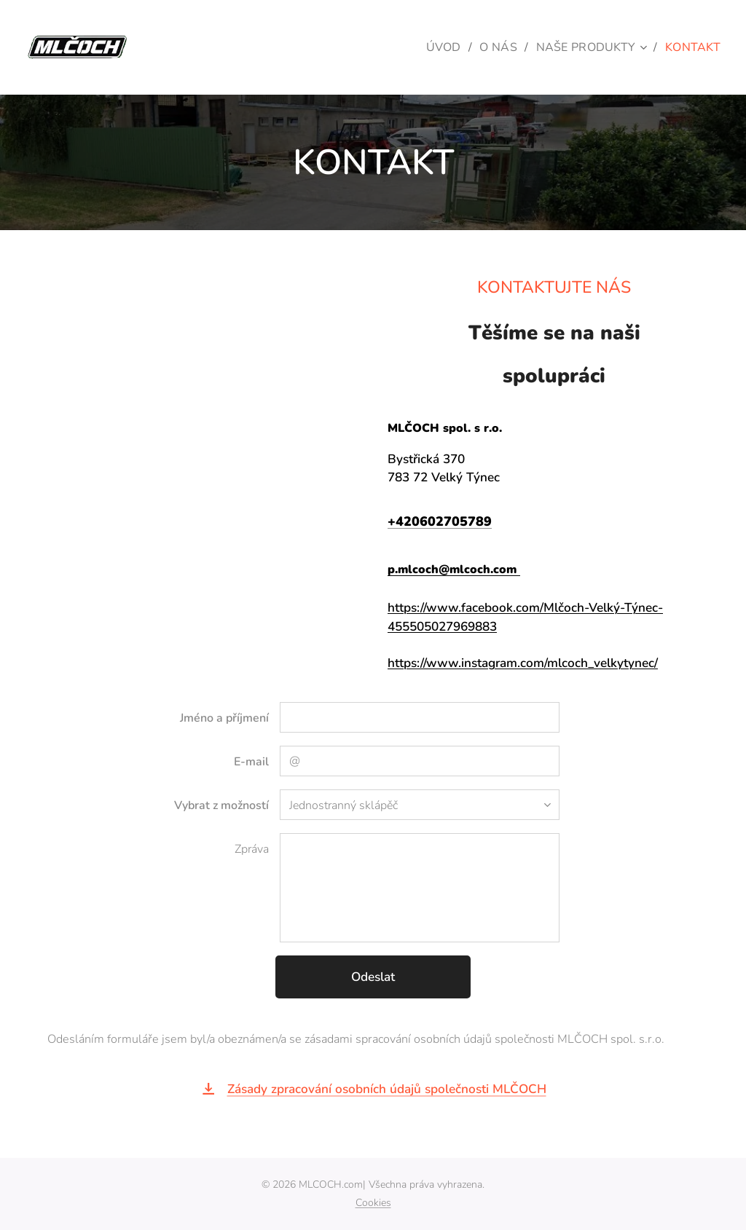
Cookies (373, 1203)
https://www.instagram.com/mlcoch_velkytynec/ (523, 663)
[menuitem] (437, 47)
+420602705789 (440, 522)
